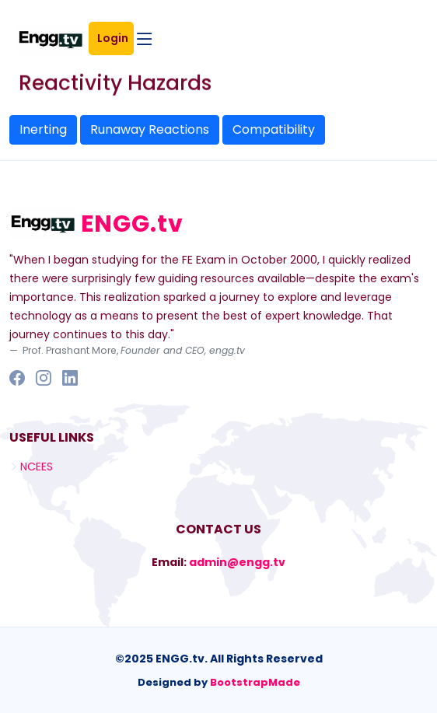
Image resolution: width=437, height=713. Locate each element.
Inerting (43, 129)
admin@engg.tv (237, 562)
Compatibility (273, 129)
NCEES (36, 466)
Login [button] (115, 38)
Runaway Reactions (149, 129)
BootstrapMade (255, 682)
